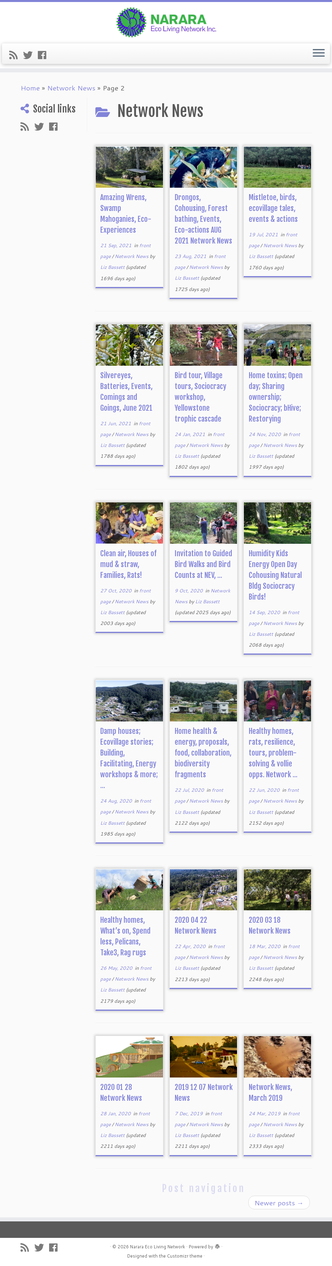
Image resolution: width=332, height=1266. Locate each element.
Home (30, 87)
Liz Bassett (112, 267)
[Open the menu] (319, 54)
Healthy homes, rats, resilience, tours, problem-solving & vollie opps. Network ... (273, 753)
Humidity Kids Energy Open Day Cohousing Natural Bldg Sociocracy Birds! (275, 575)
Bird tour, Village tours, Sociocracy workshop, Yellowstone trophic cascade (200, 397)
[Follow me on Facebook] (45, 55)
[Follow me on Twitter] (30, 55)
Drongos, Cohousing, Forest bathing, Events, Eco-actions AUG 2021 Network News (203, 219)
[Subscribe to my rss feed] (16, 55)
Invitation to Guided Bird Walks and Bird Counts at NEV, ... (203, 564)
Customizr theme (184, 1256)
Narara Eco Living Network (157, 1246)
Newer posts (279, 1202)
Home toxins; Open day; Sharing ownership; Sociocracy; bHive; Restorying (276, 397)
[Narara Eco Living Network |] (166, 21)
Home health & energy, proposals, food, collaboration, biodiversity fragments (203, 753)
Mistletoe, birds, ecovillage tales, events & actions (273, 208)
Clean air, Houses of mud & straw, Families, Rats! (128, 564)
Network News (71, 87)
